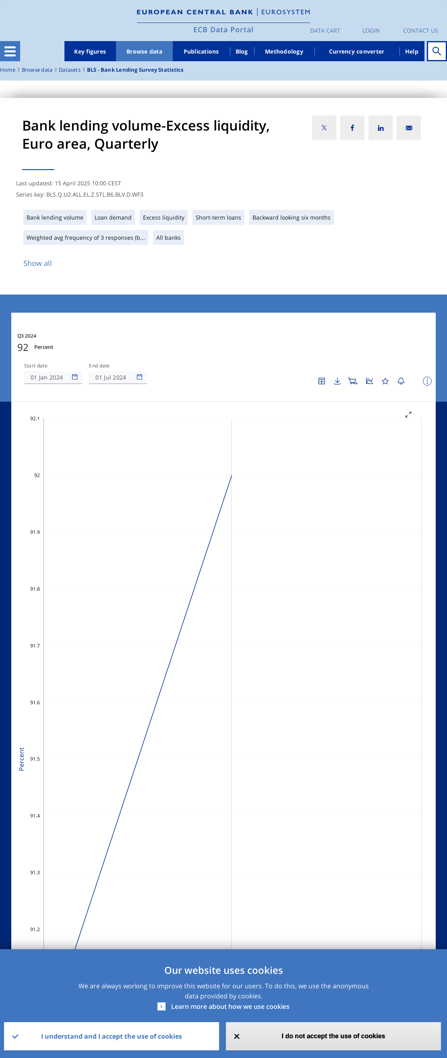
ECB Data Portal (223, 29)
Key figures (90, 51)
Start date (36, 366)
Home (7, 69)
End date (99, 366)
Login (371, 30)
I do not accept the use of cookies (333, 1036)
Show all (37, 263)
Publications (201, 51)
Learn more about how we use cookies (230, 1006)
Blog (242, 51)
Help (411, 51)
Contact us (420, 30)
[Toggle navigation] (10, 51)
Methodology (284, 51)
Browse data (144, 51)
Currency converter (357, 51)
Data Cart (325, 30)
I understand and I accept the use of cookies (111, 1036)
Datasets (70, 69)
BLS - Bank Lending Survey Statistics (135, 69)
